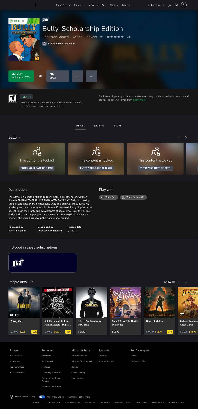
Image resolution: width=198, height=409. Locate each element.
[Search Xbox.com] (169, 4)
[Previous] (178, 137)
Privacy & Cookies (72, 402)
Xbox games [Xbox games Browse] (15, 361)
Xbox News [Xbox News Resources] (46, 355)
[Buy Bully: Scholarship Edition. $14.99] (57, 76)
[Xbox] (45, 5)
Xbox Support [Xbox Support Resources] (47, 361)
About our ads (158, 402)
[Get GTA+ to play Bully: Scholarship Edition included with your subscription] (21, 76)
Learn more (139, 99)
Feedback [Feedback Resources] (46, 367)
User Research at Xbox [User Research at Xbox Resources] (51, 386)
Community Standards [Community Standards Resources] (51, 372)
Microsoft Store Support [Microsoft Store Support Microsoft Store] (81, 361)
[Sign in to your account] (184, 5)
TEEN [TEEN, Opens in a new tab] (26, 96)
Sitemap (36, 402)
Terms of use (90, 402)
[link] (24, 311)
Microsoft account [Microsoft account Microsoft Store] (79, 355)
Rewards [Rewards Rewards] (102, 355)
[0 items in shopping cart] (176, 4)
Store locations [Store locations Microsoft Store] (77, 378)
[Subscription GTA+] (42, 262)
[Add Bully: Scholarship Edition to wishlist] (77, 76)
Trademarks (105, 402)
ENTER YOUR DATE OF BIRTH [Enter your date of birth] (37, 168)
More (125, 4)
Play (103, 4)
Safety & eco (141, 402)
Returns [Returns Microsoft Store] (74, 367)
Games (77, 4)
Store (113, 4)
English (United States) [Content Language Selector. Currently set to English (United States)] (25, 396)
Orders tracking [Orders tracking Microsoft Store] (78, 372)
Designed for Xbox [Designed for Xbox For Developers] (138, 361)
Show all (169, 281)
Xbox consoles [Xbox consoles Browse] (16, 355)
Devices (91, 4)
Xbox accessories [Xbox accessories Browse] (17, 372)
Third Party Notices (123, 402)
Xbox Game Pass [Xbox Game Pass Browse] (17, 367)
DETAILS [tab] (80, 125)
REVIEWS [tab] (99, 125)
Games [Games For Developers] (134, 355)
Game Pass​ (61, 4)
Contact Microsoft (52, 402)
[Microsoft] (22, 5)
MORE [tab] (117, 125)
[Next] (186, 137)
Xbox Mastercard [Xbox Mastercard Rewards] (106, 361)
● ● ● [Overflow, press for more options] (91, 76)
